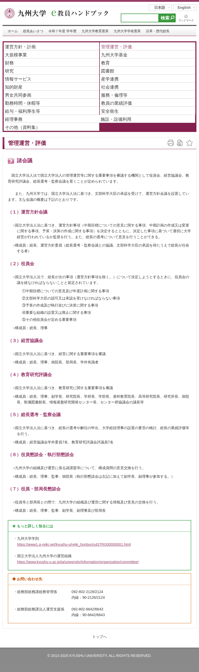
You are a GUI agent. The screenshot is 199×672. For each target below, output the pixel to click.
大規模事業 (16, 54)
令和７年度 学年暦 (62, 31)
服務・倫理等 (114, 95)
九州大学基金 (114, 54)
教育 (105, 63)
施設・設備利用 (116, 119)
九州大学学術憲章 (127, 31)
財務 (9, 63)
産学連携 (110, 79)
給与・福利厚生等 (22, 111)
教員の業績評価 (116, 103)
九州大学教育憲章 (95, 31)
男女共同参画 (18, 95)
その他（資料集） (22, 127)
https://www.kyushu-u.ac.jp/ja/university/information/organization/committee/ (78, 562)
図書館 (107, 71)
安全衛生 (110, 111)
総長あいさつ (33, 31)
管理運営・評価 (116, 46)
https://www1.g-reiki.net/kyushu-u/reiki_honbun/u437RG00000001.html (74, 544)
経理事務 (14, 119)
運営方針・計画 (20, 46)
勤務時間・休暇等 (22, 103)
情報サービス (18, 79)
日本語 (159, 7)
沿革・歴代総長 (157, 31)
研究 (9, 71)
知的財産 (14, 87)
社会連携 (110, 87)
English (184, 7)
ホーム (13, 31)
